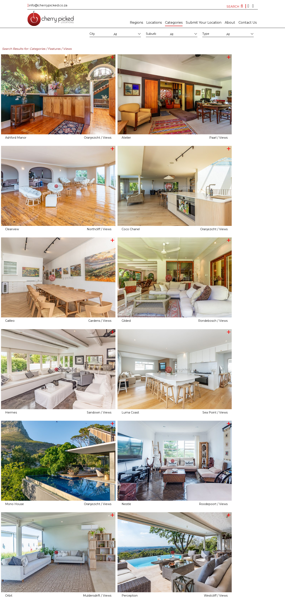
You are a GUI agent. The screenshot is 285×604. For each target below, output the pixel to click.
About (230, 22)
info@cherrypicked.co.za (48, 5)
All (115, 34)
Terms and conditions (170, 600)
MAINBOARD (117, 600)
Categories (174, 22)
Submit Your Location (203, 22)
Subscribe (132, 600)
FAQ (186, 600)
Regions (136, 22)
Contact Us (247, 22)
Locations (154, 22)
